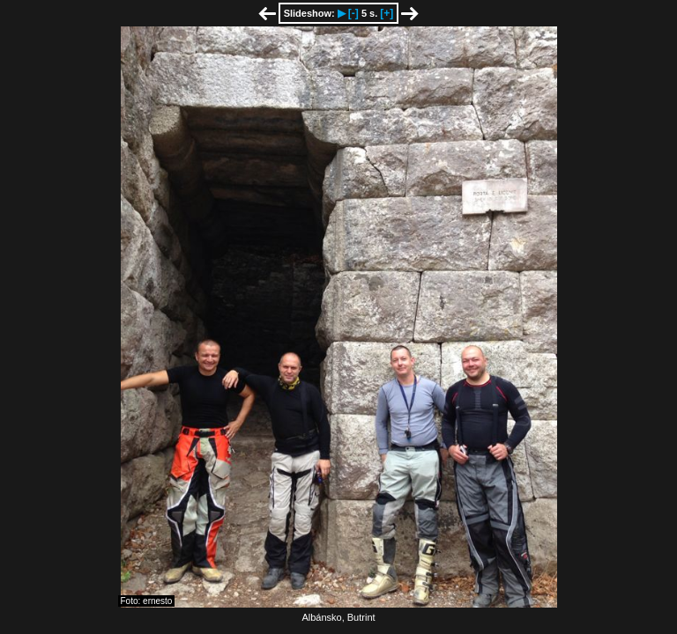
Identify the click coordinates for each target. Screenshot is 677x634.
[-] (353, 13)
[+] (386, 13)
